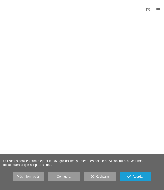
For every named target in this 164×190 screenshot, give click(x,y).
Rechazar (100, 177)
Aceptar (135, 177)
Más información (28, 176)
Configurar (64, 176)
